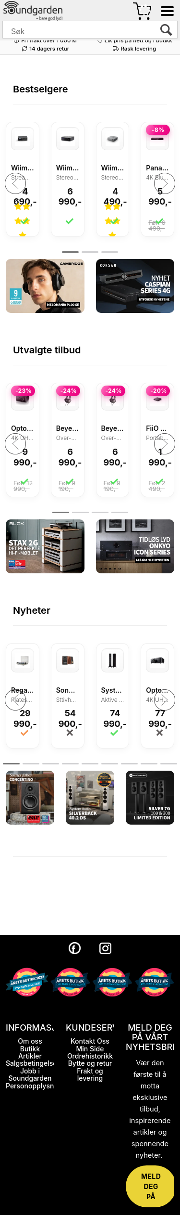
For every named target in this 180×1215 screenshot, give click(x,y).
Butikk (30, 1049)
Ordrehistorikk (90, 1056)
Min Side (90, 1049)
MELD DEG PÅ (151, 1186)
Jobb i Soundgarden (29, 1074)
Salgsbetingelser (33, 1063)
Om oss (30, 1041)
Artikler (30, 1056)
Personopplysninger (38, 1086)
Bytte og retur (90, 1063)
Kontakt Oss (90, 1041)
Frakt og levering (90, 1074)
